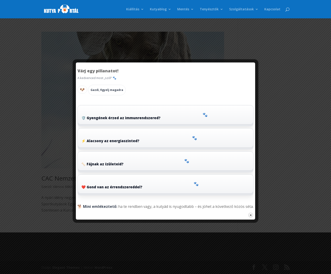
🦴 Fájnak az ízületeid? (135, 162)
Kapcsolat (272, 9)
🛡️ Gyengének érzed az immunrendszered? (144, 116)
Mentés (183, 9)
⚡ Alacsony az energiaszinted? (139, 139)
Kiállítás (132, 9)
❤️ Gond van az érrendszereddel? (140, 185)
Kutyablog (158, 9)
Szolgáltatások (241, 9)
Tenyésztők (209, 9)
